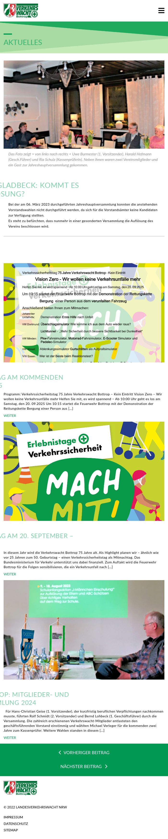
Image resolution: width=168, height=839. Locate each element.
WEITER (10, 416)
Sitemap (11, 830)
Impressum (13, 817)
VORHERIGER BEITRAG (84, 752)
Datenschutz (16, 823)
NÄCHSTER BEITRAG (84, 766)
